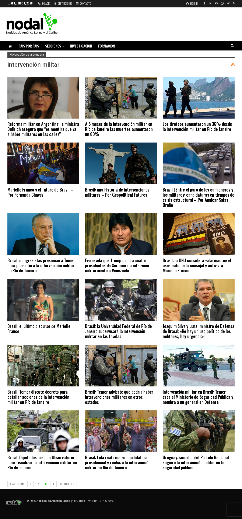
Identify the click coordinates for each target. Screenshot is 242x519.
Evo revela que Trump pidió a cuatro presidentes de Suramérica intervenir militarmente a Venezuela (117, 265)
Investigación (81, 46)
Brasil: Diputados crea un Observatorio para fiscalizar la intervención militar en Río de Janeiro (42, 462)
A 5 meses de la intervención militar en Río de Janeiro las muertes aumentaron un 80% (119, 128)
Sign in (192, 3)
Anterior (17, 484)
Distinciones (63, 3)
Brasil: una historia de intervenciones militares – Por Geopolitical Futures (117, 192)
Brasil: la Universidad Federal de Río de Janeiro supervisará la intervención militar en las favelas (118, 331)
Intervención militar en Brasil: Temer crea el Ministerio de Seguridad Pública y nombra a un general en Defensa (198, 396)
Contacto (83, 3)
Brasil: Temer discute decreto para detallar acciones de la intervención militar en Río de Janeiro (38, 396)
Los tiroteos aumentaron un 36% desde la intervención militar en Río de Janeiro (197, 126)
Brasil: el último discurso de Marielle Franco (38, 328)
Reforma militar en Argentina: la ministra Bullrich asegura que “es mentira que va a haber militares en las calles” (43, 128)
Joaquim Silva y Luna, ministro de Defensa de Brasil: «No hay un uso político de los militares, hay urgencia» (198, 331)
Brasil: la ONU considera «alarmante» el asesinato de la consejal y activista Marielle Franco (197, 265)
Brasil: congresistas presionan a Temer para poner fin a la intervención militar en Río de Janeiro (41, 265)
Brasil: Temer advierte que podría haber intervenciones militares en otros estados (119, 396)
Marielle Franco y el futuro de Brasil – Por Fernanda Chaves (40, 192)
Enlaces (44, 3)
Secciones (53, 46)
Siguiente (67, 484)
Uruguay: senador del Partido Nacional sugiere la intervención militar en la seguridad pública (196, 462)
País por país (29, 46)
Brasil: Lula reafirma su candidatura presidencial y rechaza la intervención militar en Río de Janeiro (117, 462)
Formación (106, 46)
